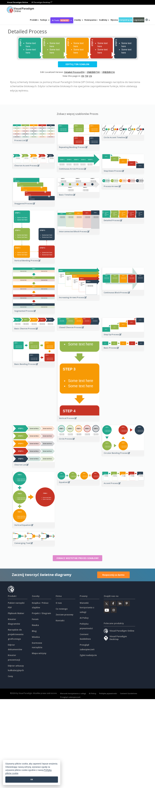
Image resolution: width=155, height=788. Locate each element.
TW (86, 76)
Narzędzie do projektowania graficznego (15, 634)
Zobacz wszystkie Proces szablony (77, 558)
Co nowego (62, 608)
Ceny (10, 676)
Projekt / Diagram (41, 613)
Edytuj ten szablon (77, 64)
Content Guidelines (128, 693)
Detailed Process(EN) (74, 72)
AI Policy (84, 617)
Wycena (114, 20)
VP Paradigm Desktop (41, 2)
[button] (45, 19)
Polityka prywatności (108, 693)
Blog (34, 631)
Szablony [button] (104, 20)
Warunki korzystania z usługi (87, 607)
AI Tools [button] (62, 20)
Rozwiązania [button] (91, 20)
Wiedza (36, 637)
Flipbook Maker (16, 613)
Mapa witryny (39, 653)
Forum (35, 619)
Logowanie (139, 20)
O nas (59, 602)
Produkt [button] (34, 20)
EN (82, 76)
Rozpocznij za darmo (113, 574)
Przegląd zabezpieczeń (70, 697)
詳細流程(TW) (93, 72)
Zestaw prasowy (64, 614)
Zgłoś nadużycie (88, 655)
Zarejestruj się (125, 20)
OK (31, 779)
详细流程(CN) (108, 72)
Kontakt (60, 620)
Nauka (35, 625)
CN (90, 76)
